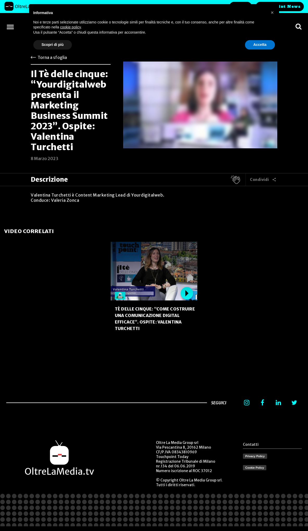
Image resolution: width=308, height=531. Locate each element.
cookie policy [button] (70, 27)
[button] (272, 12)
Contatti (251, 444)
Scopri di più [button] (53, 44)
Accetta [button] (260, 44)
